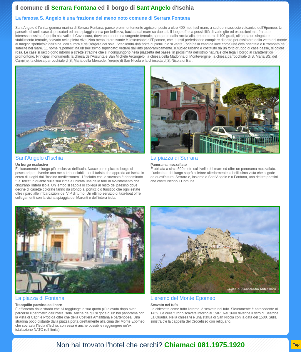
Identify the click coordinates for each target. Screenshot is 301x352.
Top (296, 344)
